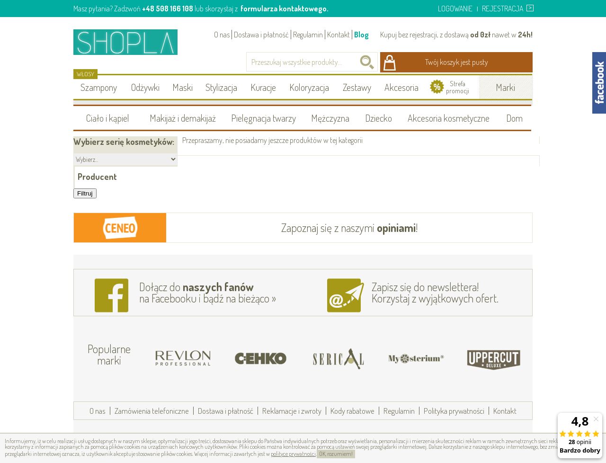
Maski (182, 87)
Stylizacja (221, 87)
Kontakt (338, 34)
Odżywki (145, 87)
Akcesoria (401, 87)
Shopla (131, 42)
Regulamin (308, 34)
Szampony (98, 87)
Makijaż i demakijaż (183, 118)
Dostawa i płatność (261, 34)
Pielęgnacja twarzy (263, 118)
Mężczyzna (330, 118)
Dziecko (378, 118)
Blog (361, 34)
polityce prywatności (293, 453)
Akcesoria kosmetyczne (449, 118)
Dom (514, 118)
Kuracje (263, 87)
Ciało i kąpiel (107, 118)
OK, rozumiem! (336, 453)
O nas (222, 34)
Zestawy (357, 87)
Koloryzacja (309, 87)
